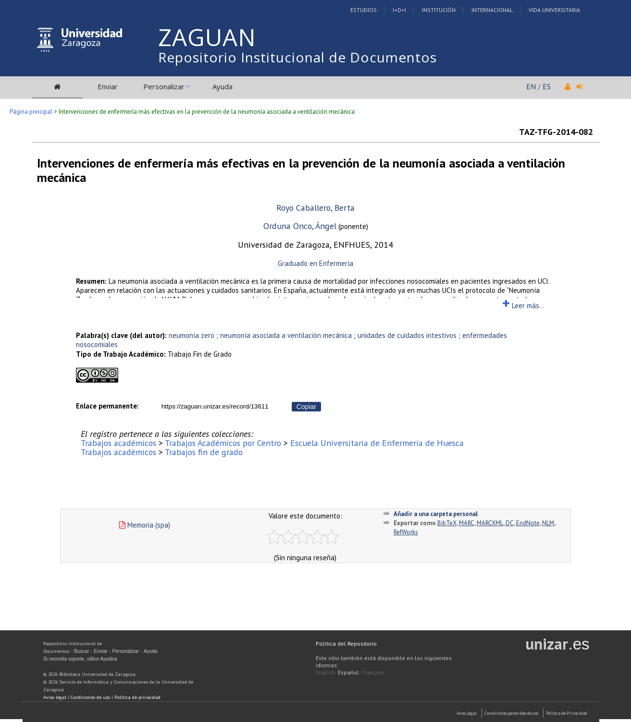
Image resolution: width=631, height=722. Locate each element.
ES (547, 86)
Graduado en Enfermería (315, 263)
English (325, 672)
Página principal (31, 112)
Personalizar (164, 86)
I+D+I (399, 9)
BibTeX (447, 523)
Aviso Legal (467, 713)
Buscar (81, 651)
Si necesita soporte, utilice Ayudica (80, 659)
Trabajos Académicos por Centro (223, 442)
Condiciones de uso (90, 697)
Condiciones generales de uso (511, 713)
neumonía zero (191, 335)
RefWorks (406, 532)
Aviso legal (54, 697)
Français (373, 672)
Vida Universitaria (554, 9)
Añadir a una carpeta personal (436, 514)
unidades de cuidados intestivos (407, 335)
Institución (439, 9)
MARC (466, 523)
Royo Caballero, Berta (315, 207)
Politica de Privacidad (566, 713)
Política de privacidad (137, 697)
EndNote (528, 523)
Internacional (492, 9)
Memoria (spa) (144, 524)
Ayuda (222, 86)
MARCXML (490, 523)
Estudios (363, 9)
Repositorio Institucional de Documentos (297, 57)
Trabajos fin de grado (204, 451)
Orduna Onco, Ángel (299, 225)
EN (531, 86)
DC (510, 523)
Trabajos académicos (118, 442)
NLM (548, 523)
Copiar (306, 406)
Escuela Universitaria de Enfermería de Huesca (377, 442)
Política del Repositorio (346, 643)
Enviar (108, 86)
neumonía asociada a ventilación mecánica (286, 335)
